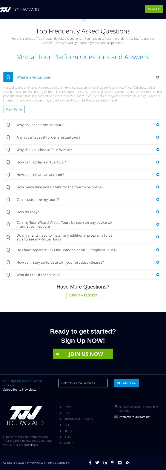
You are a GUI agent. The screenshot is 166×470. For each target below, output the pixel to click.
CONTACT (102, 20)
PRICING (68, 431)
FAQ (83, 20)
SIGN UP (154, 9)
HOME (67, 407)
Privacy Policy (35, 462)
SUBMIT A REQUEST (83, 295)
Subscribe (126, 383)
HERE (34, 445)
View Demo (14, 109)
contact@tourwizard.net (135, 417)
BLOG (91, 20)
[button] (83, 77)
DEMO (65, 20)
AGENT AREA (117, 20)
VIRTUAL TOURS (51, 20)
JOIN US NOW (79, 353)
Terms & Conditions (58, 462)
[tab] (83, 77)
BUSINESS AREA (134, 20)
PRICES (75, 20)
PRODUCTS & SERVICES (78, 419)
